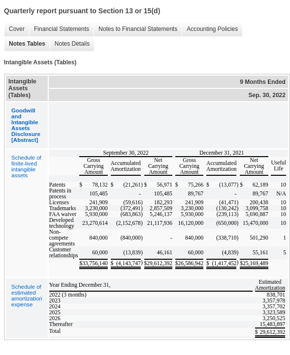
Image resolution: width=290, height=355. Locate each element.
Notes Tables (24, 44)
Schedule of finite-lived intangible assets (26, 166)
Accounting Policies (210, 29)
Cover (14, 29)
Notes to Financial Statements (135, 29)
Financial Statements (59, 29)
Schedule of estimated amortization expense (26, 295)
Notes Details (70, 44)
